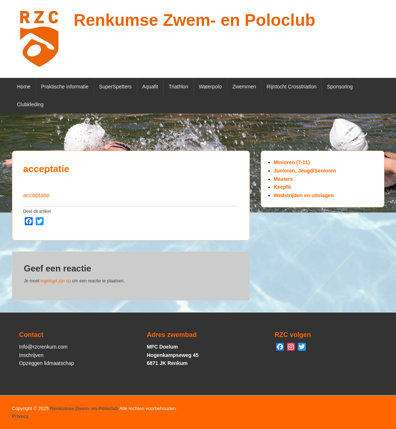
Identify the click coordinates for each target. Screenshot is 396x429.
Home (24, 87)
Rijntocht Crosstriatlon (291, 87)
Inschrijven (31, 355)
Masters (283, 179)
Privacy (20, 416)
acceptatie (46, 168)
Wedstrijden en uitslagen (304, 195)
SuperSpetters (115, 87)
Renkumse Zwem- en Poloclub (195, 20)
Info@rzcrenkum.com (43, 347)
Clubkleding (30, 104)
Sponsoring (340, 87)
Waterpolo (210, 87)
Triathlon (178, 87)
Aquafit (150, 87)
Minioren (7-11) (292, 162)
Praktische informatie (65, 87)
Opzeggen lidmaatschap (46, 363)
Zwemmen (244, 87)
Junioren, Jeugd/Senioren (305, 171)
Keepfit (282, 187)
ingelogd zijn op (56, 280)
